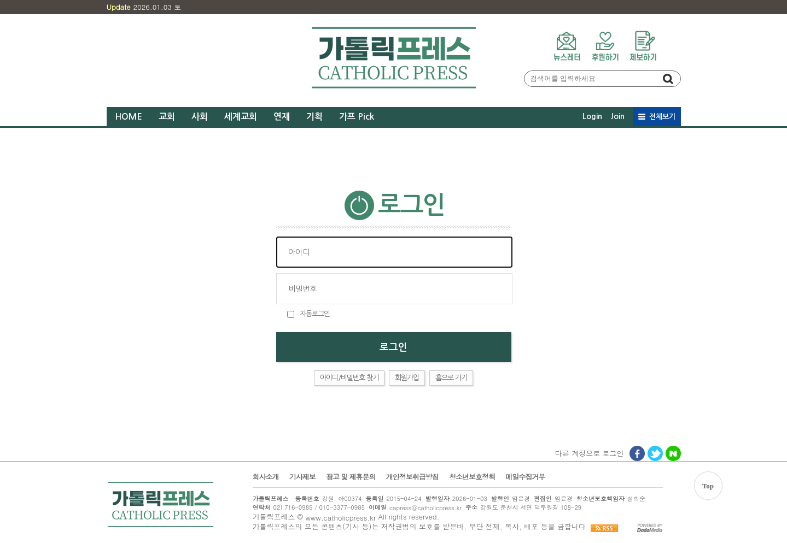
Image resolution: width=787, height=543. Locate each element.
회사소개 (266, 477)
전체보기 (662, 116)
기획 (314, 117)
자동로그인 (315, 313)
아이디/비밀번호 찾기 (349, 377)
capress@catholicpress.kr (425, 508)
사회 (199, 117)
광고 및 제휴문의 (351, 477)
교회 (167, 117)
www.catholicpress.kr (340, 517)
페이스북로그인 (638, 454)
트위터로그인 (656, 454)
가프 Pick (356, 117)
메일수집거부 (525, 477)
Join (617, 116)
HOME (128, 117)
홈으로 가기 (451, 377)
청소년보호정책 (472, 477)
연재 (281, 117)
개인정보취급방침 (412, 477)
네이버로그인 (674, 454)
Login (592, 116)
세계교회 (240, 117)
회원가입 (407, 377)
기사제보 (302, 477)
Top (708, 486)
